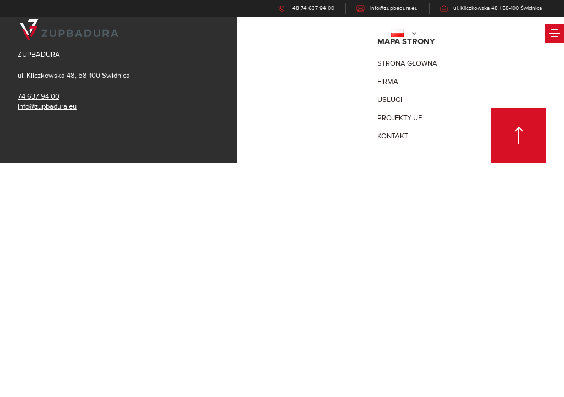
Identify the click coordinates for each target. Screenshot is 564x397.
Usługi (389, 99)
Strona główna (407, 63)
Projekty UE (399, 118)
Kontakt (392, 136)
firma (387, 81)
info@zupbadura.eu (47, 106)
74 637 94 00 (38, 96)
